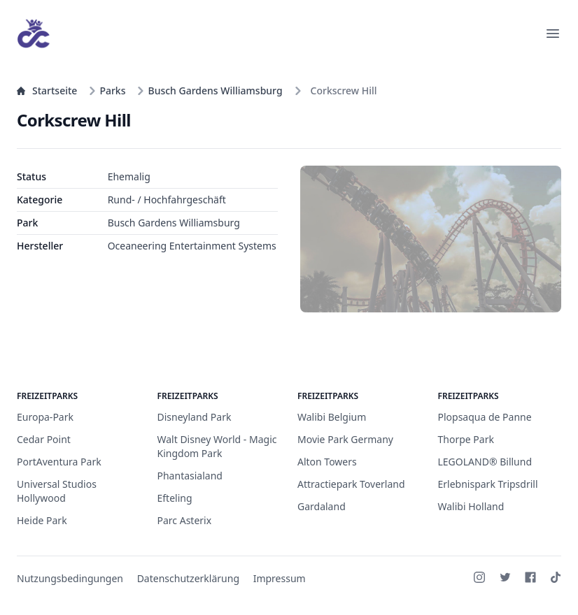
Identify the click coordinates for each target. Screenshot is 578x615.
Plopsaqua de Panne (485, 417)
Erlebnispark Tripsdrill (488, 484)
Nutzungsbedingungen (70, 578)
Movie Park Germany (345, 439)
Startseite (47, 90)
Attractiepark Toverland (351, 484)
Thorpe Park (466, 439)
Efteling (174, 498)
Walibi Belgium (331, 417)
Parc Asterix (184, 520)
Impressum (279, 578)
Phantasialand (190, 475)
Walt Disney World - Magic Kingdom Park (217, 446)
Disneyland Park (194, 417)
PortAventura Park (59, 461)
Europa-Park (45, 417)
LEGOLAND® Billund (485, 461)
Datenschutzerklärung (188, 578)
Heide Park (42, 520)
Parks (106, 90)
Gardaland (321, 506)
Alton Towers (327, 461)
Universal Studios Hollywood (57, 491)
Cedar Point (44, 439)
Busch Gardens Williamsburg (209, 90)
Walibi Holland (471, 506)
